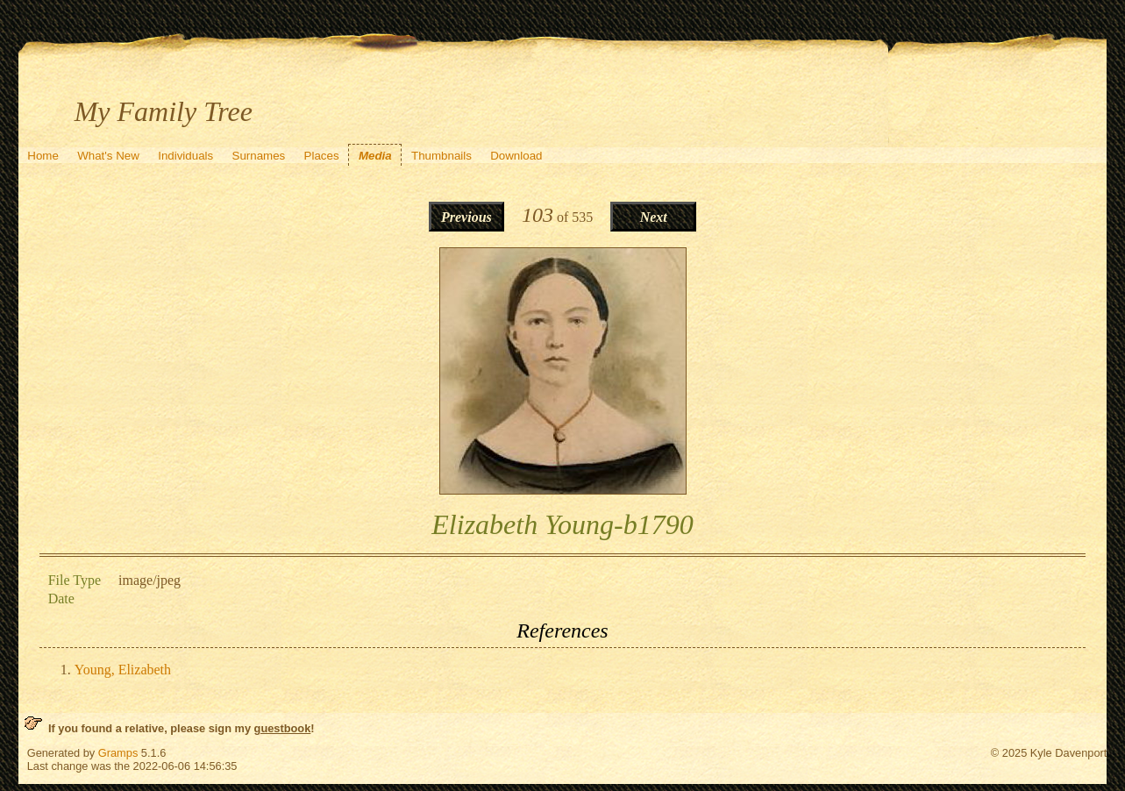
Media (375, 155)
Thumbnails (441, 155)
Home (43, 155)
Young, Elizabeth (123, 669)
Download (516, 155)
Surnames (259, 155)
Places (321, 155)
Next (653, 217)
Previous (466, 217)
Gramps (118, 752)
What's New (108, 155)
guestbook (282, 728)
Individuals (185, 155)
